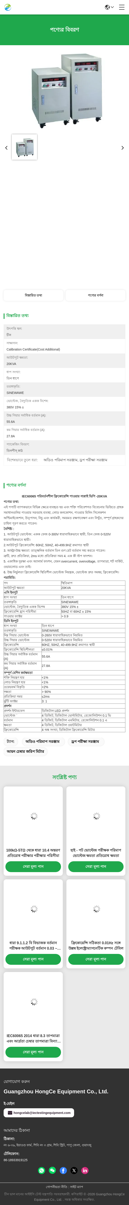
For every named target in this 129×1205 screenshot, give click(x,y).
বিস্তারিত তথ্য (33, 295)
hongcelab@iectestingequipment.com (38, 1112)
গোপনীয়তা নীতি (56, 1187)
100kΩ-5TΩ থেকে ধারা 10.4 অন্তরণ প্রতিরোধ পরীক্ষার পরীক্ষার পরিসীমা (33, 853)
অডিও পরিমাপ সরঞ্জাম (42, 742)
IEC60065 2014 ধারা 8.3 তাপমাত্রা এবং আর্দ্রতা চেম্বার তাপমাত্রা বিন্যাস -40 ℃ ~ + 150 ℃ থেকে (33, 1039)
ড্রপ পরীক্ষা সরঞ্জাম (85, 742)
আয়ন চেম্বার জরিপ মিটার (25, 751)
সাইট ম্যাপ (76, 1187)
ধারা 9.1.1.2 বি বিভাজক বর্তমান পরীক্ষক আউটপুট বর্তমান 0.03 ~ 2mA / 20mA (33, 946)
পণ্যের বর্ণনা (95, 295)
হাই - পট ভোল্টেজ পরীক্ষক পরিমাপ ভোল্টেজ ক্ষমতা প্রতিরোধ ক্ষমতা (95, 853)
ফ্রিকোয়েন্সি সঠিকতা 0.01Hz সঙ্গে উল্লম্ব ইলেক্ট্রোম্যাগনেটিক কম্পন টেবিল (95, 945)
